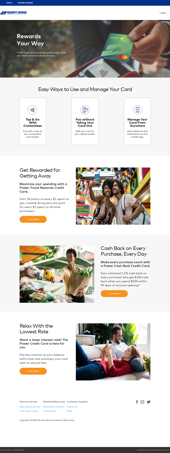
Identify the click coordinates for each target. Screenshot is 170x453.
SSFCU (9, 3)
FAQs (69, 411)
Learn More (33, 219)
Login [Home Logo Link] (13, 13)
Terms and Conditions (53, 407)
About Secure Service (30, 407)
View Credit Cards (29, 411)
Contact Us (72, 407)
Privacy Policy (49, 411)
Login (163, 13)
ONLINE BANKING (25, 3)
